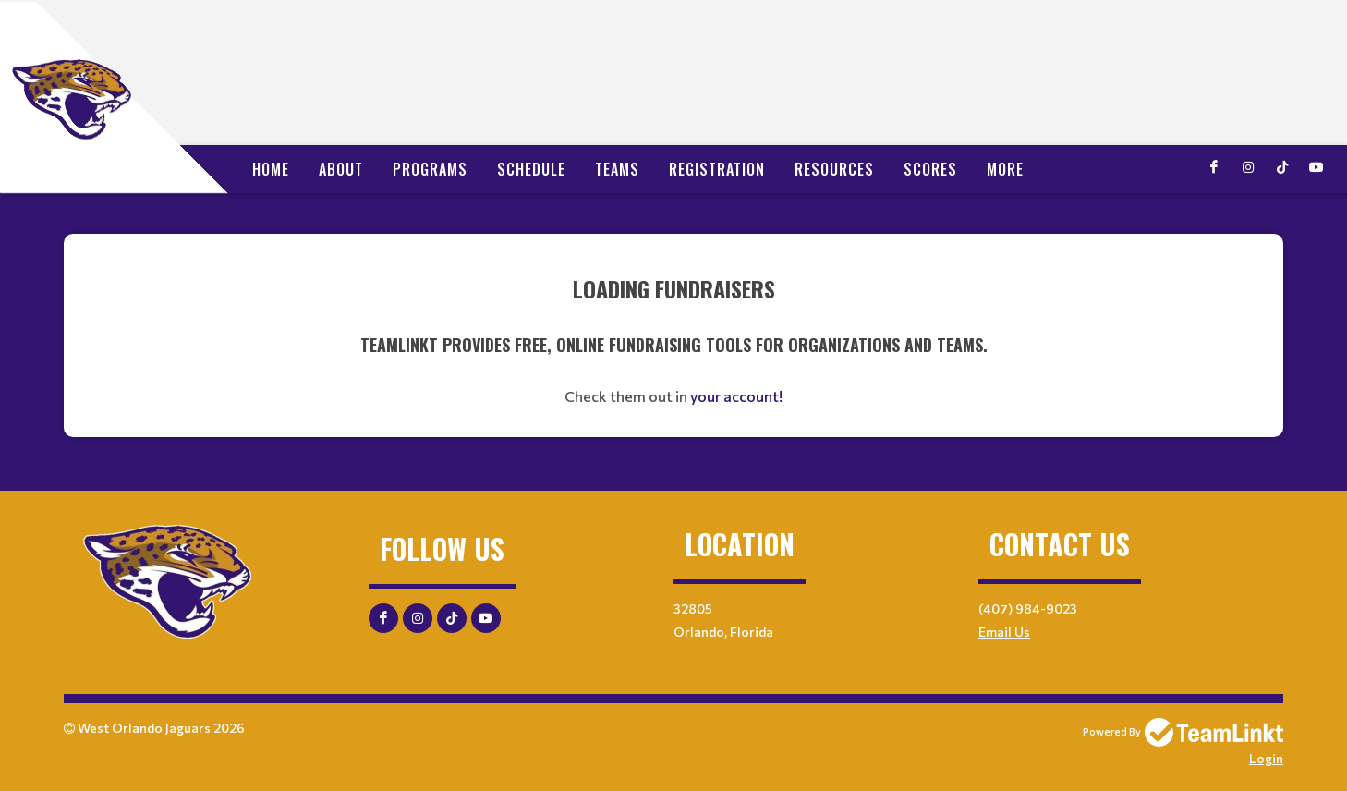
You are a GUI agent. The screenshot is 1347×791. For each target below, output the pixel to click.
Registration (717, 169)
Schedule (531, 169)
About (341, 169)
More (1005, 169)
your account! (736, 396)
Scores (930, 169)
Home (270, 169)
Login (1266, 758)
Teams (617, 169)
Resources (834, 169)
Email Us (1004, 631)
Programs (430, 169)
